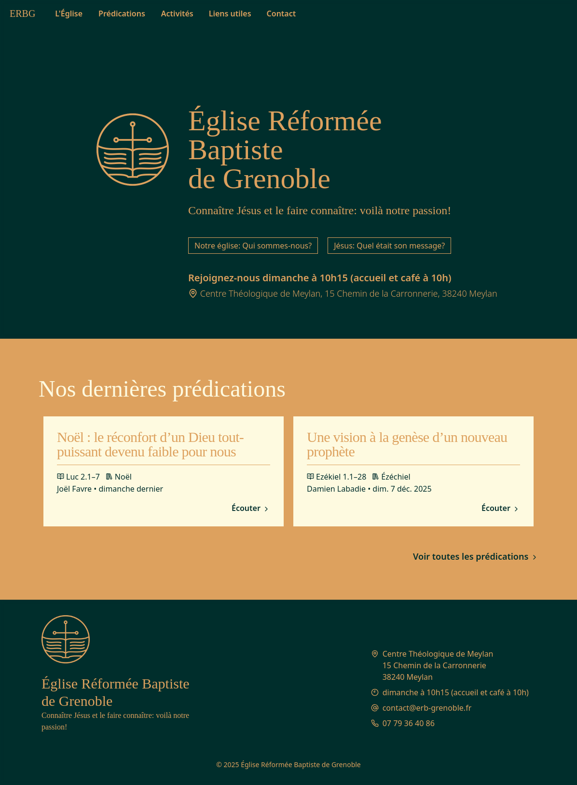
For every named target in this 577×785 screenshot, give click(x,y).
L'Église (68, 13)
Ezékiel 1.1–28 (336, 476)
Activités (177, 13)
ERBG (22, 13)
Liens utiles (230, 13)
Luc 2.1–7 (78, 476)
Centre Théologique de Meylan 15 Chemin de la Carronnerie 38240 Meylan (438, 665)
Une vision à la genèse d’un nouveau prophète (407, 444)
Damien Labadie (336, 488)
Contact (281, 13)
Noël (119, 476)
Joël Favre (74, 488)
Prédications (121, 13)
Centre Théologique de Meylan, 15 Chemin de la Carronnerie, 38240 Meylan (348, 293)
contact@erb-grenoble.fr (427, 707)
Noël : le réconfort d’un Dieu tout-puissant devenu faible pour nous (150, 444)
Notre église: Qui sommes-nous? (253, 245)
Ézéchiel (391, 476)
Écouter (251, 508)
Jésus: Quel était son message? (389, 245)
